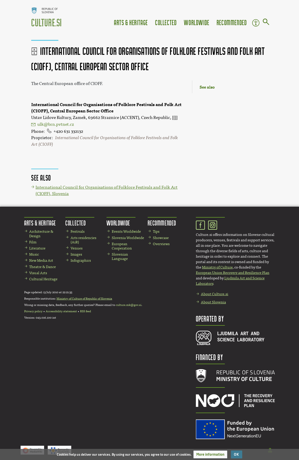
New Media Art (41, 260)
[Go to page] (266, 23)
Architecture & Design (41, 233)
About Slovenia (213, 302)
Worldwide (196, 22)
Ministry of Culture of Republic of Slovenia (84, 298)
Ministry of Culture (217, 267)
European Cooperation (122, 246)
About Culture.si (214, 294)
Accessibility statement (61, 311)
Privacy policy (33, 311)
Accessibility (255, 23)
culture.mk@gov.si (128, 305)
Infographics (81, 260)
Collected (166, 22)
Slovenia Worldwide (128, 238)
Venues (77, 248)
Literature (37, 248)
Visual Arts (38, 273)
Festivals (78, 231)
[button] (210, 454)
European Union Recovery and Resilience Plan (232, 273)
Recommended (232, 22)
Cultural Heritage (43, 279)
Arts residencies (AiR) (83, 240)
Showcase (161, 238)
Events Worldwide (126, 231)
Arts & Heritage (131, 22)
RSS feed (85, 311)
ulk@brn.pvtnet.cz (55, 124)
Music (34, 254)
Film (32, 242)
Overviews (161, 244)
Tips (156, 231)
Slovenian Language (120, 256)
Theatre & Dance (42, 267)
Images (76, 254)
